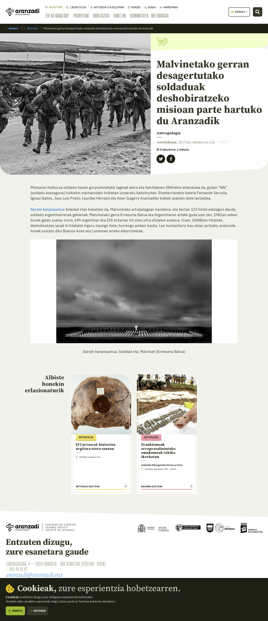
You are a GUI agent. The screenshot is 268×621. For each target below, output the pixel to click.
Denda (150, 7)
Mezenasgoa (160, 16)
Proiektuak (81, 16)
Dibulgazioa (101, 16)
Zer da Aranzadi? (57, 16)
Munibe (134, 7)
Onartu (15, 610)
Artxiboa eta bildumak (107, 7)
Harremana (169, 7)
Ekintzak (119, 16)
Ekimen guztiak (151, 486)
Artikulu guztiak (88, 486)
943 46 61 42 (18, 569)
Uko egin (38, 610)
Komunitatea (139, 16)
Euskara (238, 11)
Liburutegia (76, 7)
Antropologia (168, 133)
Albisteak (53, 7)
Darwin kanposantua (47, 209)
